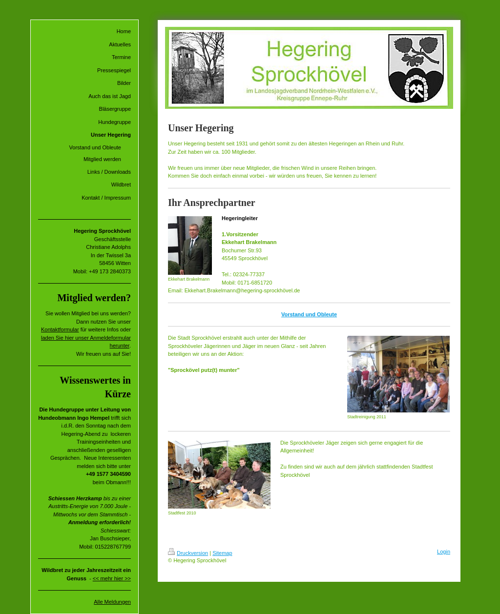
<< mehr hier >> (112, 578)
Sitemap (222, 553)
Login (443, 551)
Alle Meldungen (112, 602)
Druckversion (188, 553)
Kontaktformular (60, 329)
